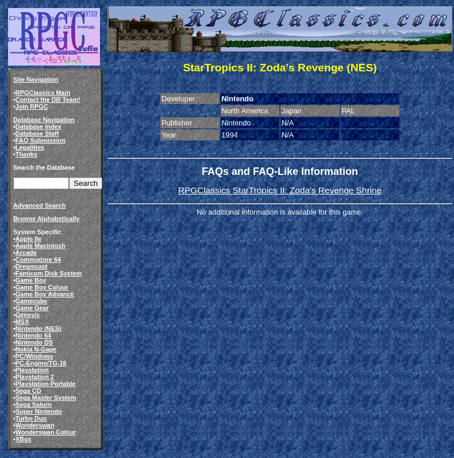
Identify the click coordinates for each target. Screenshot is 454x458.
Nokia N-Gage (36, 349)
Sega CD (28, 390)
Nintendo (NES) (38, 328)
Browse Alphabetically (46, 218)
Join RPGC (32, 106)
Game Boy (31, 280)
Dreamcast (32, 266)
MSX (22, 321)
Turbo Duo (31, 418)
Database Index (38, 126)
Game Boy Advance (45, 294)
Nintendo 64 (33, 335)
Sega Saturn (34, 404)
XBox (24, 439)
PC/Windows (34, 356)
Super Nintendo (39, 411)
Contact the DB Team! (48, 99)
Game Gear (32, 307)
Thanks (26, 154)
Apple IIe (28, 238)
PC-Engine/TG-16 (41, 363)
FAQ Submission (41, 140)
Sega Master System (46, 397)
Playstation (32, 370)
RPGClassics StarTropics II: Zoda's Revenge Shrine (280, 190)
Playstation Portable (46, 383)
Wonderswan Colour (46, 432)
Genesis (28, 314)
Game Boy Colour (42, 287)
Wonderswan (35, 425)
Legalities (30, 147)
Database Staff (37, 133)
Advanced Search (39, 205)
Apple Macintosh (41, 245)
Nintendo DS (34, 342)
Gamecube (32, 300)
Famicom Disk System (49, 273)
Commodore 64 (38, 259)
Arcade (26, 252)
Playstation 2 (35, 376)
